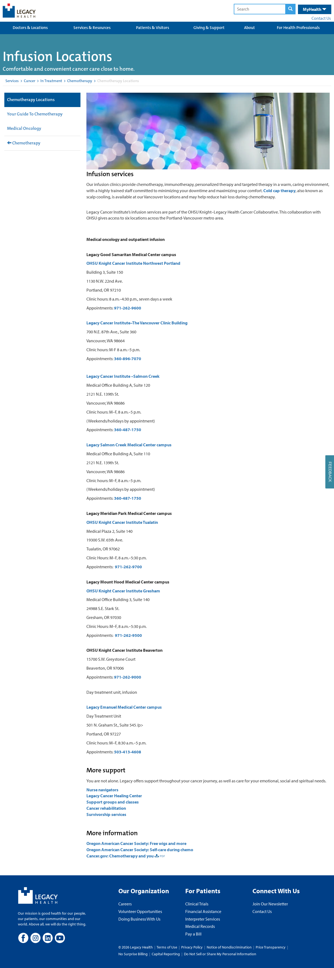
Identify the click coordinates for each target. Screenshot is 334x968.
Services (12, 80)
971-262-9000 (127, 677)
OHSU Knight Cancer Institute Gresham (123, 590)
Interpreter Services (202, 919)
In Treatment (51, 80)
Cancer (29, 80)
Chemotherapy (79, 80)
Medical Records (200, 926)
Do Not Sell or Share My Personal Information (220, 953)
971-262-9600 (127, 308)
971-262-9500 (128, 635)
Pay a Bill (193, 934)
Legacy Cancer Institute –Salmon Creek (123, 376)
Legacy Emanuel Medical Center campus (124, 707)
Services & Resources (92, 27)
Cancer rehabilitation (106, 808)
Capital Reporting (166, 953)
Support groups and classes (112, 802)
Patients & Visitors (152, 27)
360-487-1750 (127, 429)
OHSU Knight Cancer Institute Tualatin (122, 522)
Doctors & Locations (30, 27)
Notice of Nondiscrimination (229, 947)
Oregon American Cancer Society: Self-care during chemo (139, 849)
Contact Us (321, 18)
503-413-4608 (127, 751)
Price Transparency (271, 947)
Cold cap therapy (279, 190)
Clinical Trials (196, 903)
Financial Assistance (203, 911)
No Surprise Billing (133, 953)
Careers (125, 903)
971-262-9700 (128, 566)
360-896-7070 (127, 358)
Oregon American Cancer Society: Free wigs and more (136, 843)
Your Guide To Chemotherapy (35, 114)
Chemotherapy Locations (31, 99)
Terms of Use (167, 947)
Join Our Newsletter (270, 903)
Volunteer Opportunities (140, 911)
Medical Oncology (24, 128)
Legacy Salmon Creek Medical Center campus (128, 444)
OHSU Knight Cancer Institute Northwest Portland (133, 263)
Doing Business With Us (139, 919)
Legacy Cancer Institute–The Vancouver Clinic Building (136, 322)
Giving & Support (209, 27)
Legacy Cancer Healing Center (114, 795)
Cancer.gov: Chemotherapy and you (120, 856)
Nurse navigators (102, 789)
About (249, 27)
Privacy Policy (192, 947)
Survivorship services (106, 814)
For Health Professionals (298, 27)
